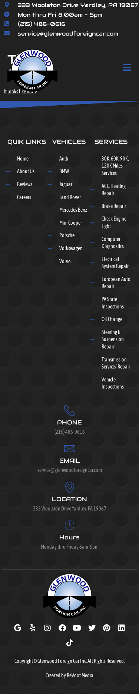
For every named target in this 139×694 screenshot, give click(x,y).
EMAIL (69, 461)
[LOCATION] (69, 487)
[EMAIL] (69, 448)
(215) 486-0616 (41, 23)
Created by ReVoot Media (69, 675)
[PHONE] (69, 410)
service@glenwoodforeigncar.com (68, 33)
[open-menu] (127, 68)
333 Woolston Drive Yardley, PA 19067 (78, 5)
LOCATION (69, 499)
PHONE (69, 422)
